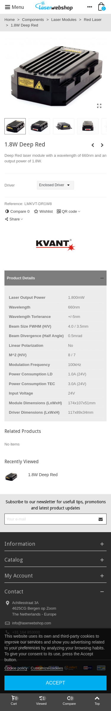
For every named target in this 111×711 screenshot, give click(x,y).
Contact (13, 591)
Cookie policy (15, 668)
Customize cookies (47, 668)
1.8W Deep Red (43, 474)
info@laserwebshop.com (31, 623)
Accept (55, 682)
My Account (18, 576)
